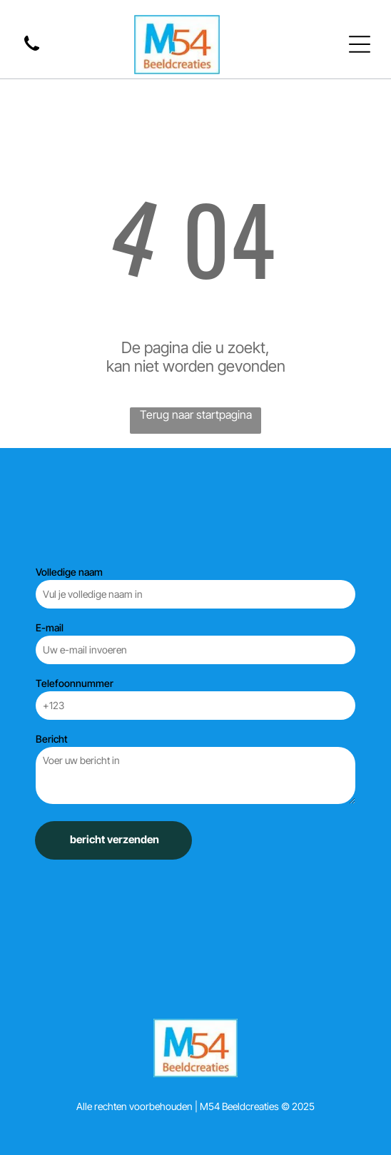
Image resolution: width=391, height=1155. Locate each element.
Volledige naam (69, 572)
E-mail (50, 627)
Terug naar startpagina (196, 414)
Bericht (52, 739)
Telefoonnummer (74, 683)
